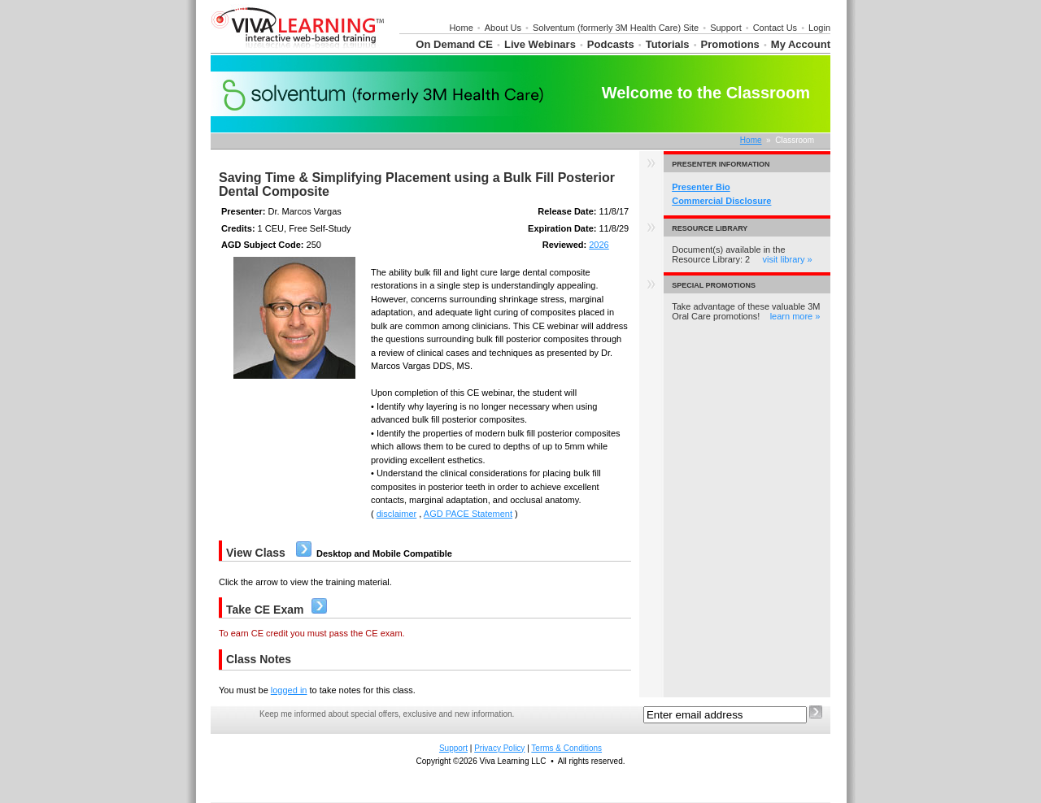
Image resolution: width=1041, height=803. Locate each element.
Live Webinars (540, 44)
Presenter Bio (701, 187)
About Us (503, 28)
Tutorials (668, 44)
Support (726, 28)
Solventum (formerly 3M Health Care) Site (616, 28)
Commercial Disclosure (721, 201)
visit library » (787, 259)
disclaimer (397, 514)
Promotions (730, 44)
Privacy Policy (499, 748)
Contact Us (775, 28)
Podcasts (610, 44)
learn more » (795, 316)
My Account (800, 44)
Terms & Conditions (566, 748)
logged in (289, 690)
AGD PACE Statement (468, 514)
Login (819, 28)
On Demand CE (454, 44)
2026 (598, 245)
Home (461, 28)
